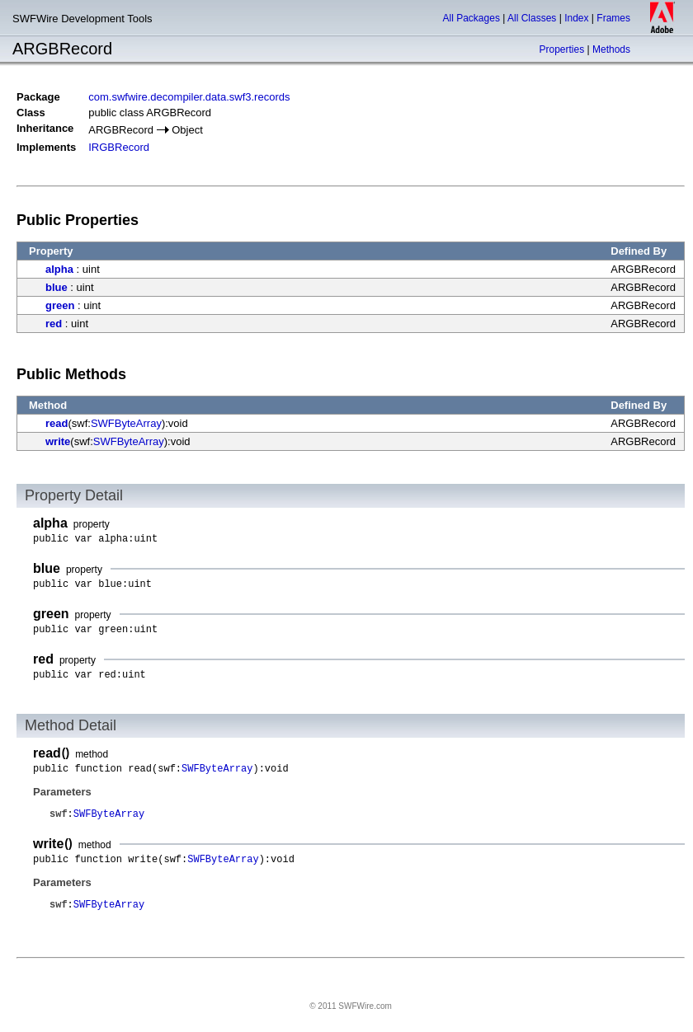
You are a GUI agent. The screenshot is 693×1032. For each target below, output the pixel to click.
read (56, 423)
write (57, 441)
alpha (59, 269)
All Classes (531, 18)
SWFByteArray (126, 423)
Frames (613, 18)
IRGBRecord (118, 147)
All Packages (471, 18)
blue (56, 287)
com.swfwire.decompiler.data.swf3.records (189, 97)
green (59, 305)
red (53, 323)
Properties (561, 49)
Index (576, 18)
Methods (611, 49)
